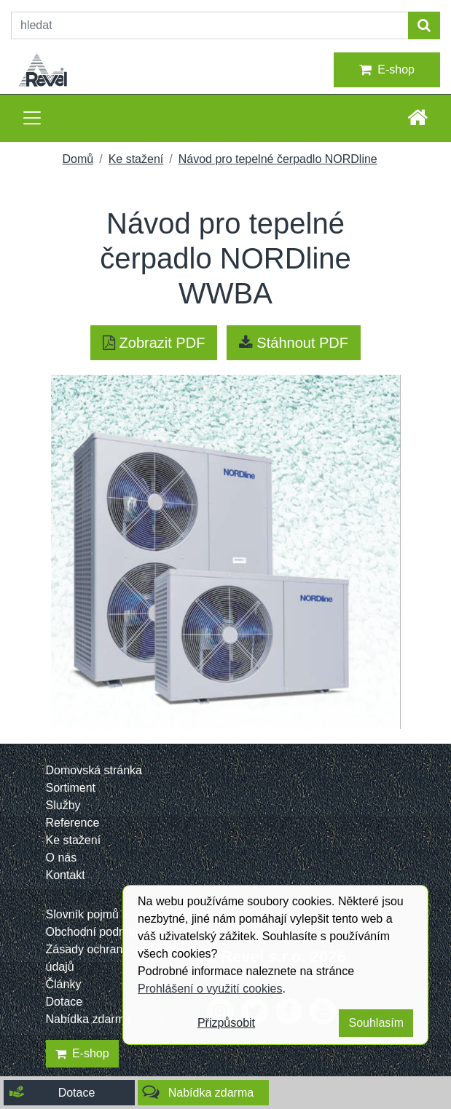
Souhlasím (376, 1023)
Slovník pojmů (82, 914)
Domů (78, 159)
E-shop (387, 69)
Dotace (64, 1001)
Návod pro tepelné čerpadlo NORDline (278, 159)
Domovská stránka (94, 770)
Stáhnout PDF (293, 343)
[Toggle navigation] (32, 117)
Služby (63, 805)
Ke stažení (136, 159)
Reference (73, 822)
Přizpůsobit (226, 1023)
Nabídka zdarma (88, 1019)
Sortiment (70, 788)
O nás (61, 857)
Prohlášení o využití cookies (210, 988)
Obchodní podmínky (98, 932)
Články (64, 984)
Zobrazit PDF (154, 343)
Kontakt (65, 875)
